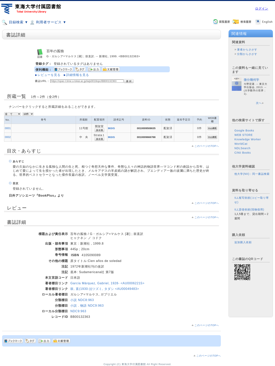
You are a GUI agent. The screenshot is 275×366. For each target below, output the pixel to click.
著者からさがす (247, 49)
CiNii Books (242, 152)
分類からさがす (247, 54)
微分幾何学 (251, 79)
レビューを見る (49, 75)
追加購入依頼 (243, 242)
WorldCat (240, 143)
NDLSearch (242, 148)
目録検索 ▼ (15, 22)
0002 (8, 137)
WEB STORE (243, 134)
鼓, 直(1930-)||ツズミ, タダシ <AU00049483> (104, 288)
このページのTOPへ (206, 146)
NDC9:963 (78, 311)
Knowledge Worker (247, 139)
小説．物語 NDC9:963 (87, 305)
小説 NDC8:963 (82, 300)
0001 (8, 128)
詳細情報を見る (77, 75)
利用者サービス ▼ (47, 22)
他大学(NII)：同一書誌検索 (252, 173)
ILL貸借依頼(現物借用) (249, 209)
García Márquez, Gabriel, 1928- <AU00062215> (107, 283)
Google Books (244, 130)
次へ (259, 102)
